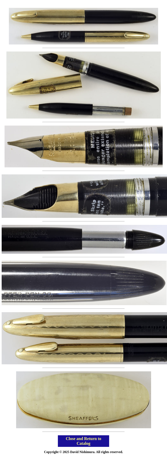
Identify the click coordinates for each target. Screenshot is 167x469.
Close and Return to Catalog (83, 441)
